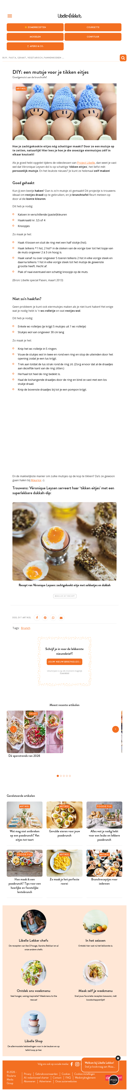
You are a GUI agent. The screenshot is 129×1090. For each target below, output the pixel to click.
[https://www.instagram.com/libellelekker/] (78, 1064)
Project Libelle (86, 163)
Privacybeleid (64, 673)
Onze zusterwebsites (68, 1082)
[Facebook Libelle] (72, 1064)
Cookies (67, 1074)
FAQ (70, 1078)
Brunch (25, 628)
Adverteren (46, 1082)
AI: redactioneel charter (37, 1078)
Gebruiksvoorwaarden (47, 1074)
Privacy (28, 1074)
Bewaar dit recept (65, 596)
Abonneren (30, 1082)
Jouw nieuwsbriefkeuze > (64, 661)
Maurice (36, 480)
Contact (58, 1078)
